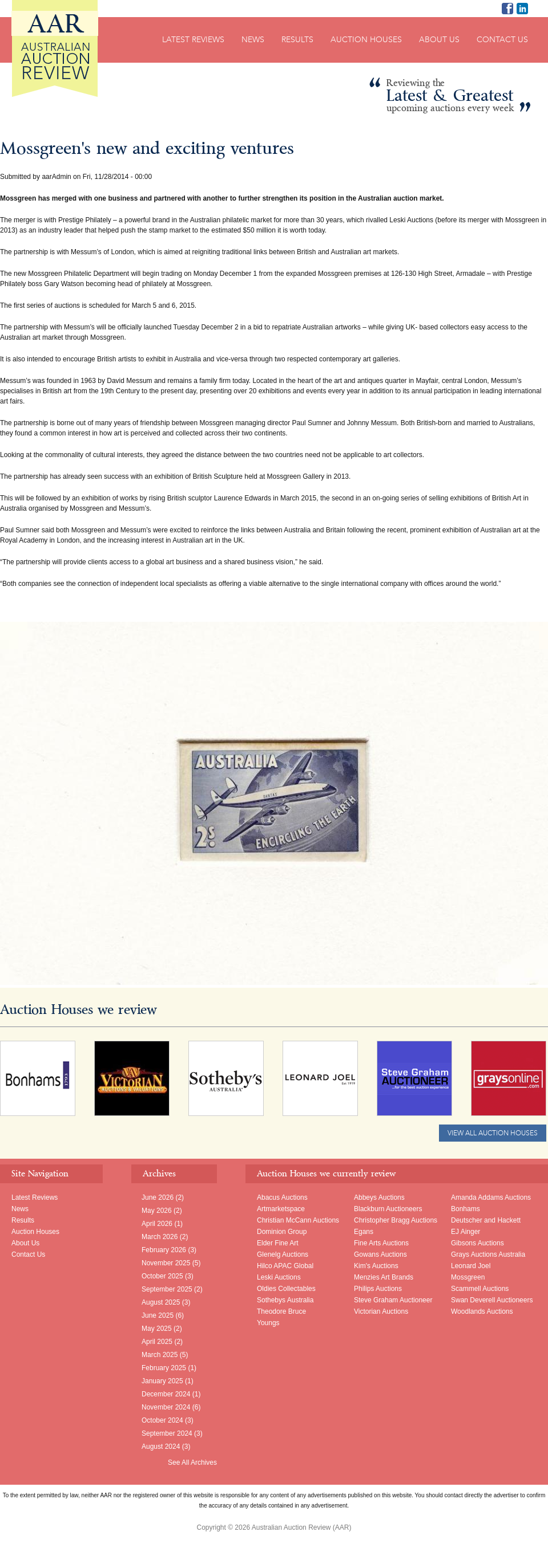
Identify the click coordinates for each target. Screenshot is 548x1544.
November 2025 (166, 1263)
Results (297, 39)
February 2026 (164, 1250)
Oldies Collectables (286, 1289)
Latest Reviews (193, 39)
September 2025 (167, 1289)
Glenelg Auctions (282, 1254)
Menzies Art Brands (383, 1277)
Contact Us (502, 39)
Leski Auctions (279, 1277)
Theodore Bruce (281, 1311)
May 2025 (157, 1329)
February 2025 (164, 1368)
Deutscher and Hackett (486, 1220)
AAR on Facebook (507, 8)
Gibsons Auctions (477, 1243)
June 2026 (158, 1197)
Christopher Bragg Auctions (395, 1220)
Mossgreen (468, 1277)
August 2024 (161, 1447)
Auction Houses (366, 39)
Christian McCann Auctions (298, 1220)
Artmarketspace (281, 1209)
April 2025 (157, 1342)
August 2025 (161, 1302)
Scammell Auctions (480, 1289)
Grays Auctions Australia (488, 1254)
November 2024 (166, 1407)
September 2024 (167, 1433)
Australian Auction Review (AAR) (54, 48)
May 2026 (157, 1211)
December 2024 (166, 1394)
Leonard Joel (470, 1266)
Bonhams (465, 1209)
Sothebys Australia (285, 1300)
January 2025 (162, 1381)
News (252, 39)
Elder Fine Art (278, 1243)
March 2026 (160, 1237)
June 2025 (158, 1315)
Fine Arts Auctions (381, 1243)
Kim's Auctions (376, 1266)
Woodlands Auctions (482, 1311)
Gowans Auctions (380, 1254)
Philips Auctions (378, 1289)
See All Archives (192, 1462)
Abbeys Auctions (379, 1197)
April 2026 (157, 1224)
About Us (439, 39)
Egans (363, 1232)
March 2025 (160, 1355)
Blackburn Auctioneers (388, 1209)
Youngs (268, 1323)
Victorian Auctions (381, 1311)
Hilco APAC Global (285, 1266)
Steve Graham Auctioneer (393, 1300)
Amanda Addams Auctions (491, 1197)
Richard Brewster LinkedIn (522, 8)
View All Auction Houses (493, 1133)
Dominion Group (282, 1232)
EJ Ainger (465, 1232)
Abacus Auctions (282, 1197)
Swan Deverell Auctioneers (492, 1300)
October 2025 (162, 1276)
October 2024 (162, 1420)
